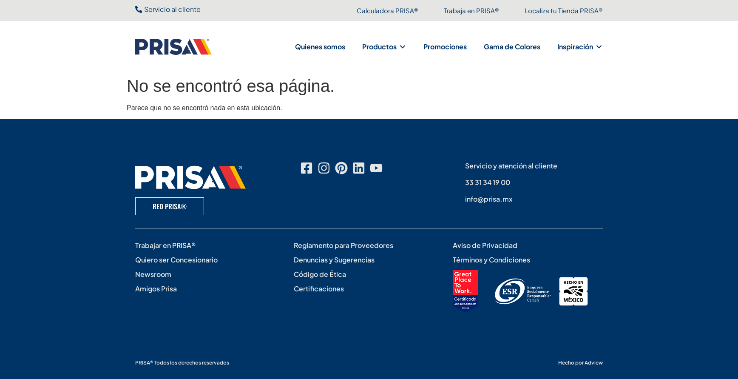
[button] (384, 46)
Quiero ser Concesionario (176, 259)
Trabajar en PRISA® (165, 245)
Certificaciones (319, 288)
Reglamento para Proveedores (343, 245)
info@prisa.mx (489, 198)
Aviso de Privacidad (485, 245)
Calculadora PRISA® (387, 10)
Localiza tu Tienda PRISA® (564, 10)
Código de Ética (320, 274)
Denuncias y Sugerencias (334, 259)
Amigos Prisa (156, 288)
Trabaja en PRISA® (471, 10)
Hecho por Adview (580, 362)
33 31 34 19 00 (487, 182)
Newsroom (153, 274)
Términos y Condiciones (491, 259)
